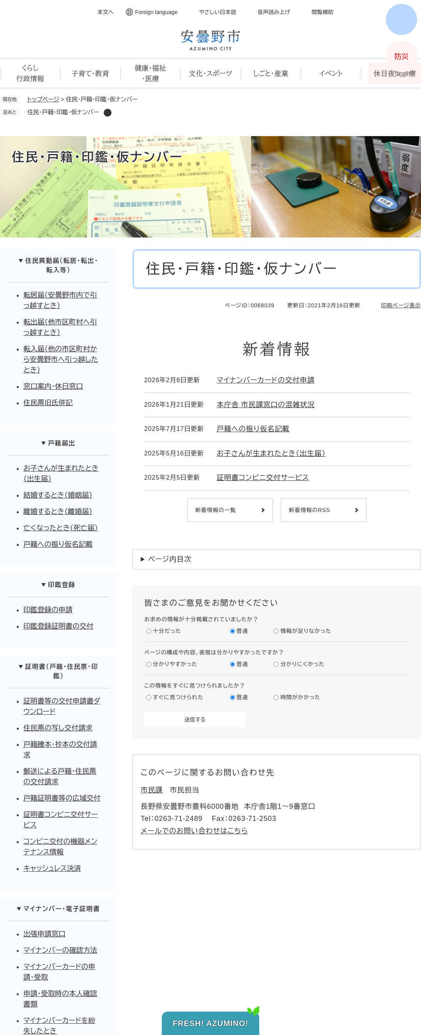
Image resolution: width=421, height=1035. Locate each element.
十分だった (167, 631)
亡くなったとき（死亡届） (60, 528)
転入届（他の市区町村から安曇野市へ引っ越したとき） (60, 359)
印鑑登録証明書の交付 (58, 626)
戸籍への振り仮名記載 (253, 429)
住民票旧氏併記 (48, 403)
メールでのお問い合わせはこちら (194, 831)
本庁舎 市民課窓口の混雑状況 (266, 405)
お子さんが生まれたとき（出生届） (271, 453)
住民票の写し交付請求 (57, 728)
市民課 (152, 790)
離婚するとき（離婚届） (57, 512)
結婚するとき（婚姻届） (57, 495)
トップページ (43, 99)
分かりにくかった (302, 664)
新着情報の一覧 (215, 510)
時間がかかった (300, 697)
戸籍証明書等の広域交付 (62, 798)
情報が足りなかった (305, 631)
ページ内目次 (169, 559)
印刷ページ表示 (401, 305)
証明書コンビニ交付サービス (263, 478)
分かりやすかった (175, 664)
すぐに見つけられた (178, 697)
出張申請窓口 (44, 934)
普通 (242, 631)
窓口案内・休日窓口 (53, 386)
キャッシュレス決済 (52, 868)
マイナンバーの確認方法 (60, 950)
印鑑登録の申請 (48, 610)
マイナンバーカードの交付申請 (266, 380)
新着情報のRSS (309, 510)
